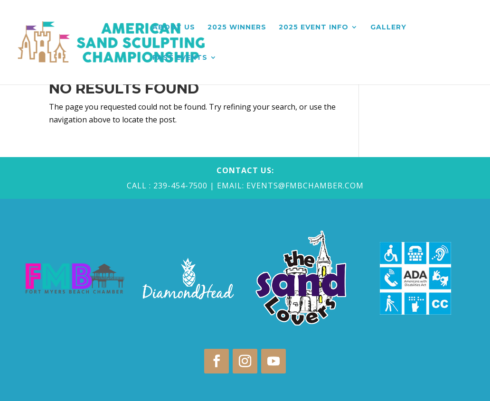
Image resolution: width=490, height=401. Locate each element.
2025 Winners (236, 27)
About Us (173, 27)
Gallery (388, 27)
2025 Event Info (314, 27)
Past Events (179, 58)
